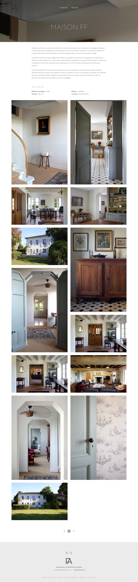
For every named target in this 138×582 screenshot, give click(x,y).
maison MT (74, 531)
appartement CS (64, 531)
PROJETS (74, 8)
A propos (64, 8)
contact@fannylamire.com (62, 570)
